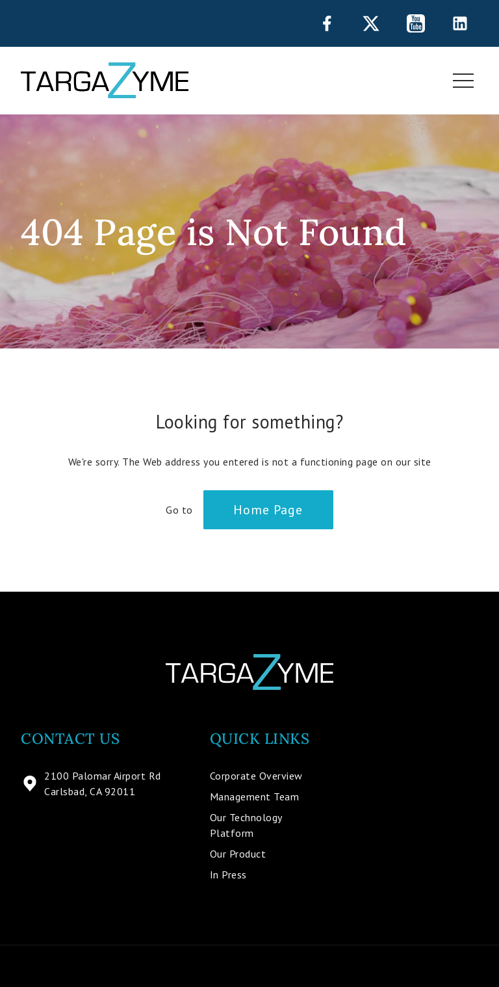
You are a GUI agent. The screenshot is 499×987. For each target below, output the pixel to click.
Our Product (238, 853)
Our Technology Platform (246, 825)
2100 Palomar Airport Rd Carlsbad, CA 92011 (91, 783)
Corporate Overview (256, 775)
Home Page (268, 509)
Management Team (255, 796)
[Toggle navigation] (463, 81)
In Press (228, 874)
